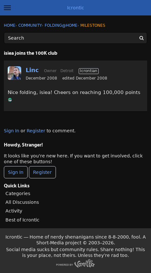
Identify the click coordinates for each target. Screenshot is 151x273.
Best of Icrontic (22, 219)
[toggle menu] (7, 7)
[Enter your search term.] (75, 38)
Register (36, 130)
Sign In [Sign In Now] (15, 172)
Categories (17, 193)
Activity (13, 210)
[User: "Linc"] (14, 73)
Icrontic (75, 7)
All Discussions (22, 202)
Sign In (11, 130)
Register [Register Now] (42, 172)
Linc (32, 70)
